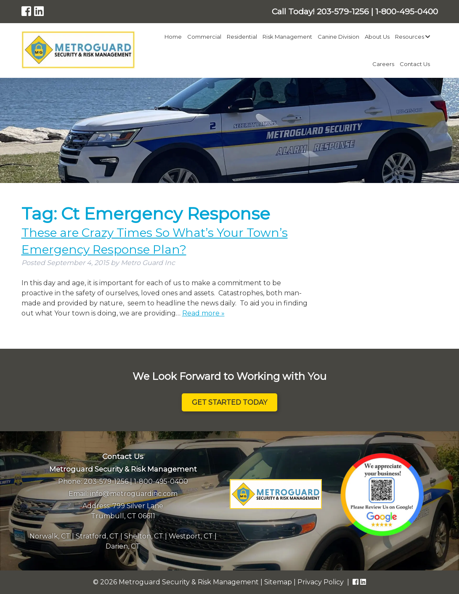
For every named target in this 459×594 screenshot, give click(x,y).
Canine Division (338, 36)
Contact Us (415, 64)
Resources (412, 36)
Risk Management (287, 36)
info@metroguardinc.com (134, 494)
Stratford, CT (97, 536)
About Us (377, 36)
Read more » (203, 313)
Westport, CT (191, 536)
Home (173, 36)
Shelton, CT (143, 536)
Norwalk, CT (49, 536)
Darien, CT (123, 546)
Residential (242, 36)
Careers (383, 64)
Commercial (204, 36)
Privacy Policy (320, 582)
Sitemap (278, 582)
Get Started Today (229, 402)
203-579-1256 (106, 481)
